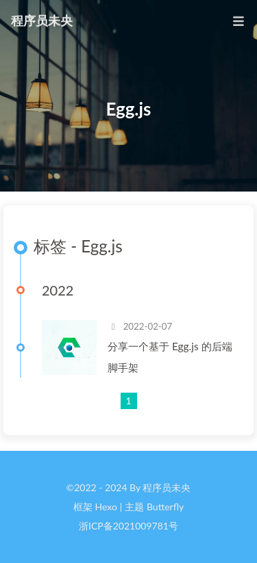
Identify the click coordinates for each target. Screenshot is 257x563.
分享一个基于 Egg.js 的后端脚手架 (170, 357)
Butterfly (165, 506)
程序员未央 (42, 19)
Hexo (106, 506)
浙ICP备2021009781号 (128, 526)
